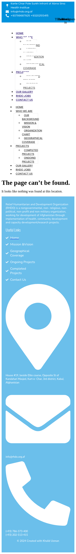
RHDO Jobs (23, 96)
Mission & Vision (29, 51)
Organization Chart (33, 58)
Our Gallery (24, 92)
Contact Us (24, 100)
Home (20, 33)
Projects (22, 72)
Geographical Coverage (33, 66)
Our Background (31, 43)
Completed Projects (31, 78)
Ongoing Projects (30, 85)
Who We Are (24, 111)
